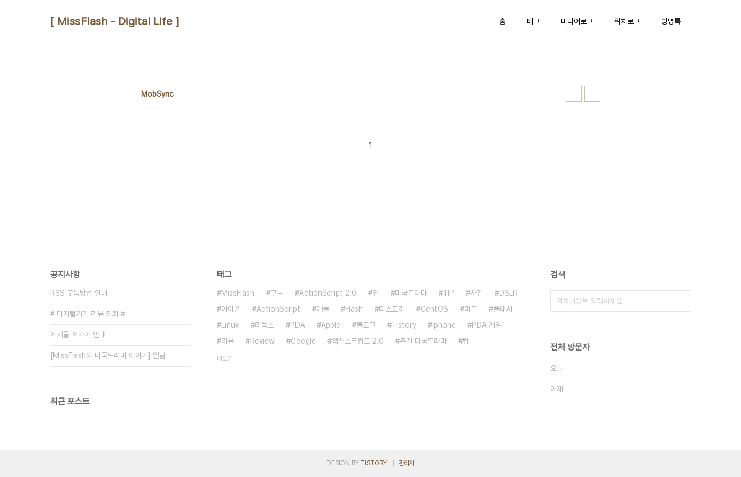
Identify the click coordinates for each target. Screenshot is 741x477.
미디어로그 (577, 21)
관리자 (407, 463)
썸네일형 (574, 94)
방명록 (671, 21)
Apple (330, 325)
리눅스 (264, 325)
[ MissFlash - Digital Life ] (115, 21)
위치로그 (627, 21)
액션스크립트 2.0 (358, 341)
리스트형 (592, 94)
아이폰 (230, 309)
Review (262, 341)
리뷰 (227, 341)
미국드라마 (411, 293)
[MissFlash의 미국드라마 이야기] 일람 (108, 355)
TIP (448, 293)
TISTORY (374, 463)
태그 (533, 21)
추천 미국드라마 (423, 341)
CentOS (434, 309)
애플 (322, 309)
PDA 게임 (487, 325)
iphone (444, 325)
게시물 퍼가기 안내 (78, 334)
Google (303, 341)
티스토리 (391, 309)
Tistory (404, 325)
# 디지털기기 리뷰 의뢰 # (87, 313)
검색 (680, 301)
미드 (470, 309)
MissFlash (237, 293)
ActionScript (278, 309)
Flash (354, 309)
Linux (230, 325)
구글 (276, 293)
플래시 (502, 309)
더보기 (225, 358)
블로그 (366, 325)
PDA (297, 325)
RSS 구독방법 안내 (78, 293)
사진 (476, 293)
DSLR (508, 293)
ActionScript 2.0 (327, 293)
